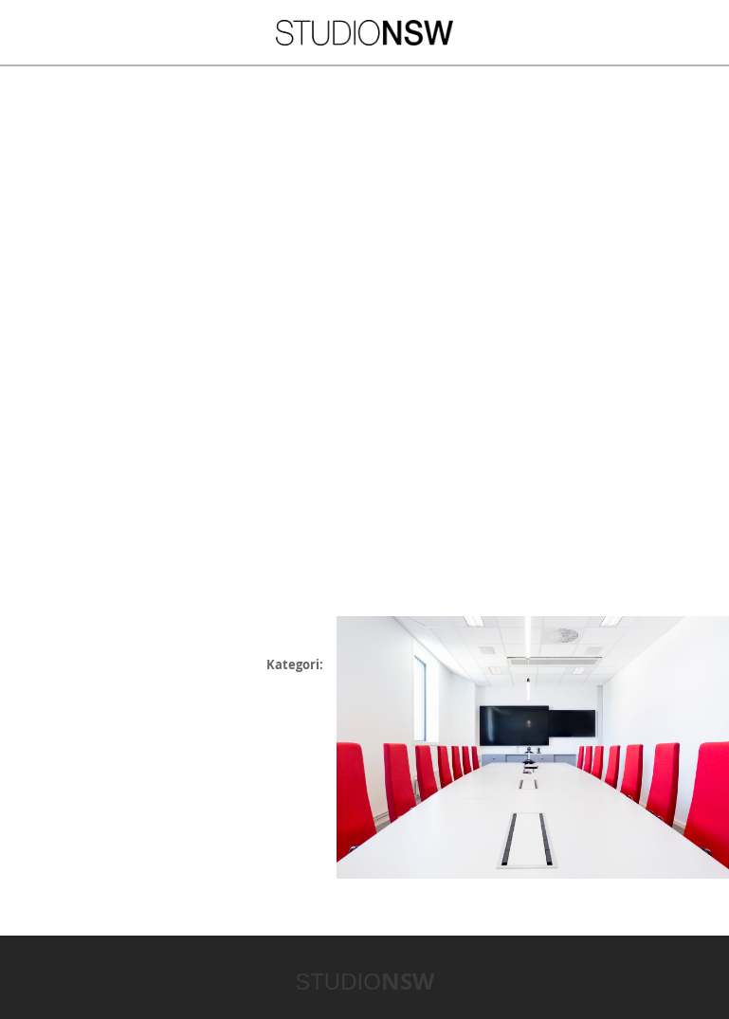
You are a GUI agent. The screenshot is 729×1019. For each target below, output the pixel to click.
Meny (55, 31)
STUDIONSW (364, 32)
